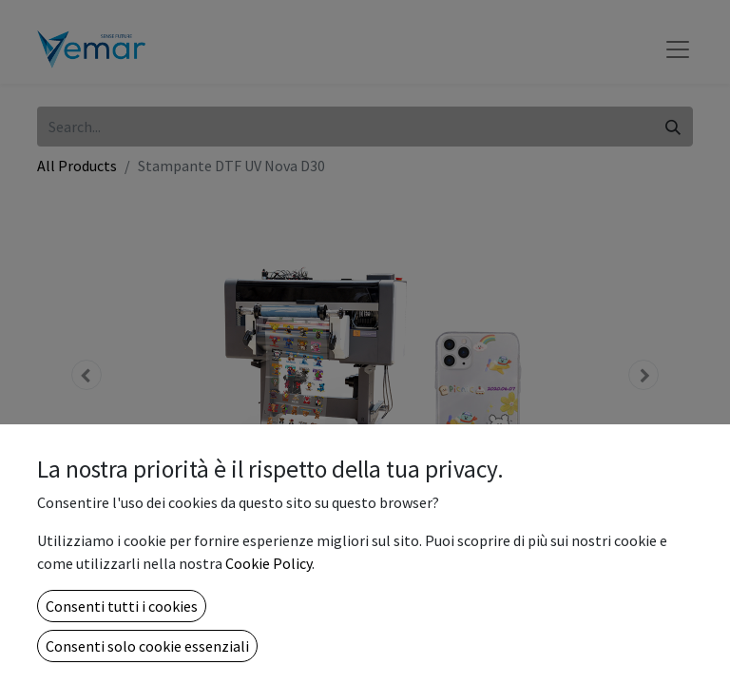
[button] (86, 375)
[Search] (673, 127)
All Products (77, 165)
